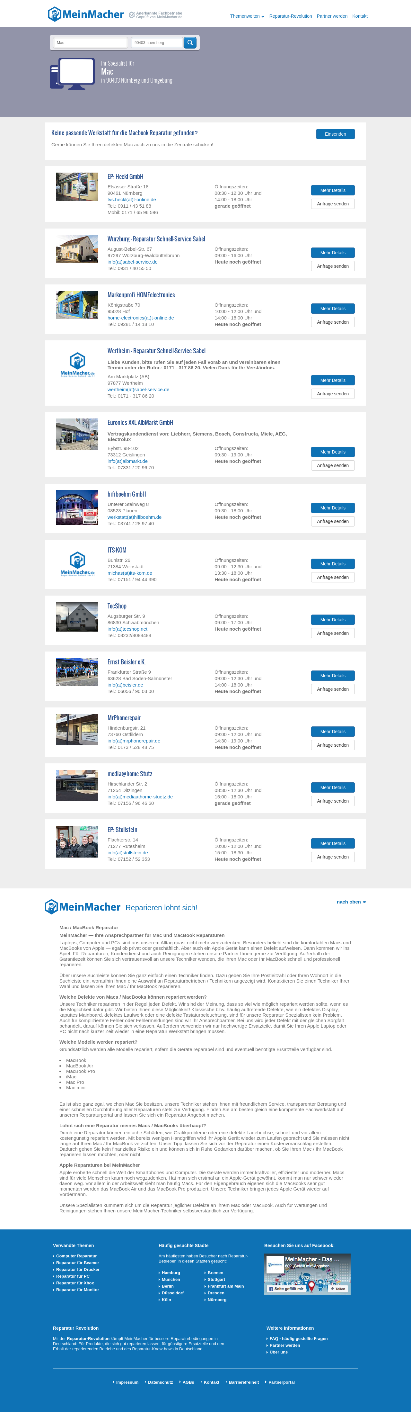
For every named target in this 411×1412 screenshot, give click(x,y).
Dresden (216, 1293)
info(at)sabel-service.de (133, 262)
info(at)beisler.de (125, 685)
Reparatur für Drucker (78, 1269)
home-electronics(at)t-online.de (141, 317)
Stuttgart (216, 1279)
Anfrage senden (333, 203)
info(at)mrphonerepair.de (134, 740)
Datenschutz (160, 1382)
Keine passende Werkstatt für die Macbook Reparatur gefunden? (124, 133)
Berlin (168, 1286)
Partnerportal (281, 1382)
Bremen (215, 1272)
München (171, 1279)
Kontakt (360, 16)
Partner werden (332, 16)
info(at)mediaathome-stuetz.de (140, 796)
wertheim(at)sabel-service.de (139, 389)
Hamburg (171, 1272)
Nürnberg (217, 1299)
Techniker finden (190, 43)
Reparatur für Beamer (77, 1262)
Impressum (127, 1382)
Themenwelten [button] (245, 16)
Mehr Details (333, 190)
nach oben (349, 901)
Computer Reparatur (76, 1256)
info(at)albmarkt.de (128, 461)
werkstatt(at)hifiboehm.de (135, 517)
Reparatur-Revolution (290, 16)
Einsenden (335, 134)
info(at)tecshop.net (127, 629)
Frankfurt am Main (226, 1286)
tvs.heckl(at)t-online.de (132, 199)
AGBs (188, 1382)
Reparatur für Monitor (77, 1289)
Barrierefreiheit (244, 1382)
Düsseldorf (173, 1293)
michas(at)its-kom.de (130, 573)
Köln (166, 1299)
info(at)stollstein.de (128, 852)
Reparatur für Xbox (75, 1283)
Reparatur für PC (73, 1276)
